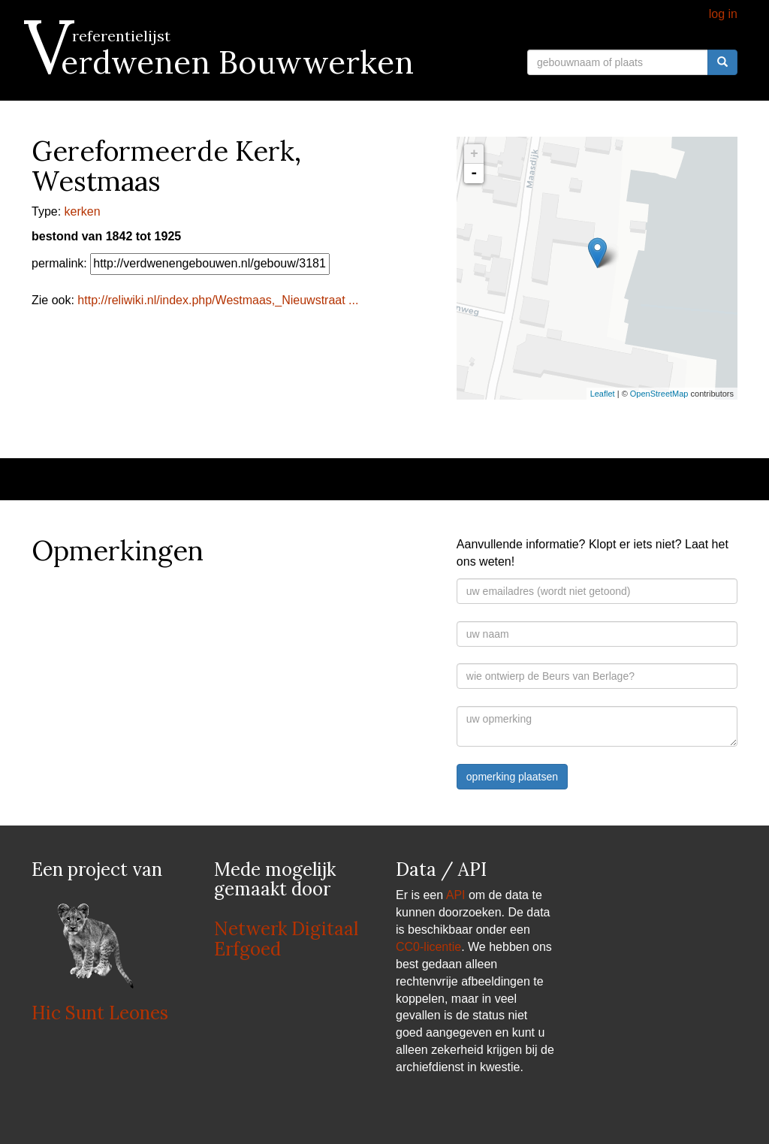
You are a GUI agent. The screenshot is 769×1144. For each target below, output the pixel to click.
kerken (83, 211)
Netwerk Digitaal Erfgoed (286, 938)
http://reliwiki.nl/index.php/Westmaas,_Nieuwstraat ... (217, 300)
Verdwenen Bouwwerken (223, 62)
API (456, 895)
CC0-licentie (428, 946)
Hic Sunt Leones (100, 1013)
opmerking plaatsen (512, 777)
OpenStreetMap (659, 393)
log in (723, 14)
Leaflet (602, 393)
